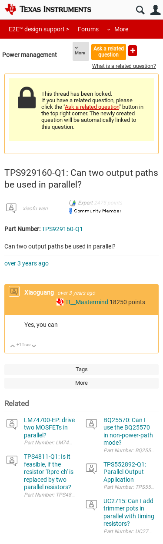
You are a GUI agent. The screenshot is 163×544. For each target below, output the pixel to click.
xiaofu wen (35, 208)
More (121, 29)
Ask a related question (108, 51)
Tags (82, 369)
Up (13, 346)
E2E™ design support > (39, 29)
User (155, 10)
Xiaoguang (39, 292)
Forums (88, 29)
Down (34, 346)
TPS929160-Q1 (62, 228)
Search (140, 10)
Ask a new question (132, 50)
